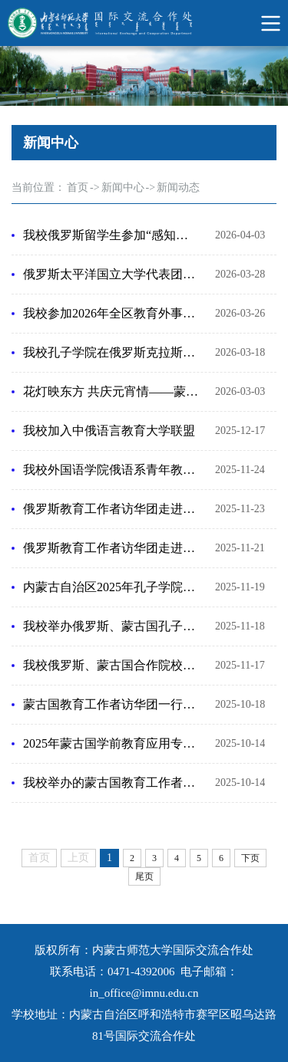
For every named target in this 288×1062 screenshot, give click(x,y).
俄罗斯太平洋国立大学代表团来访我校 (111, 274)
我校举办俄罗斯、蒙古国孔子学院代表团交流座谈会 (111, 626)
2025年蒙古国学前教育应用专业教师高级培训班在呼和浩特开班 (111, 743)
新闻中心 (122, 187)
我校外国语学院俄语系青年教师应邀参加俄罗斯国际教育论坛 (111, 469)
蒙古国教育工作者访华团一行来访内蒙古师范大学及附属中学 (111, 704)
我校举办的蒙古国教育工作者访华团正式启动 (111, 782)
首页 (77, 187)
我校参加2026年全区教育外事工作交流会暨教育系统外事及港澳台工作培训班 (111, 313)
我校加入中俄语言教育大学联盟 (109, 430)
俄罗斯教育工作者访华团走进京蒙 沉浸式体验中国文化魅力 (111, 508)
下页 (250, 858)
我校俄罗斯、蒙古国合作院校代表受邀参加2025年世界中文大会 (111, 665)
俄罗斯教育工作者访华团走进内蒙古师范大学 (111, 547)
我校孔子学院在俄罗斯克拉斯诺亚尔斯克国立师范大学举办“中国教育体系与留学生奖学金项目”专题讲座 (111, 352)
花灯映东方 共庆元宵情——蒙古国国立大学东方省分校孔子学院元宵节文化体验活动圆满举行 (111, 391)
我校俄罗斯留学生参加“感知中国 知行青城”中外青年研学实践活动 (111, 235)
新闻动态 (178, 187)
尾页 (144, 876)
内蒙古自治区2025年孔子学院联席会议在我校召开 (111, 586)
